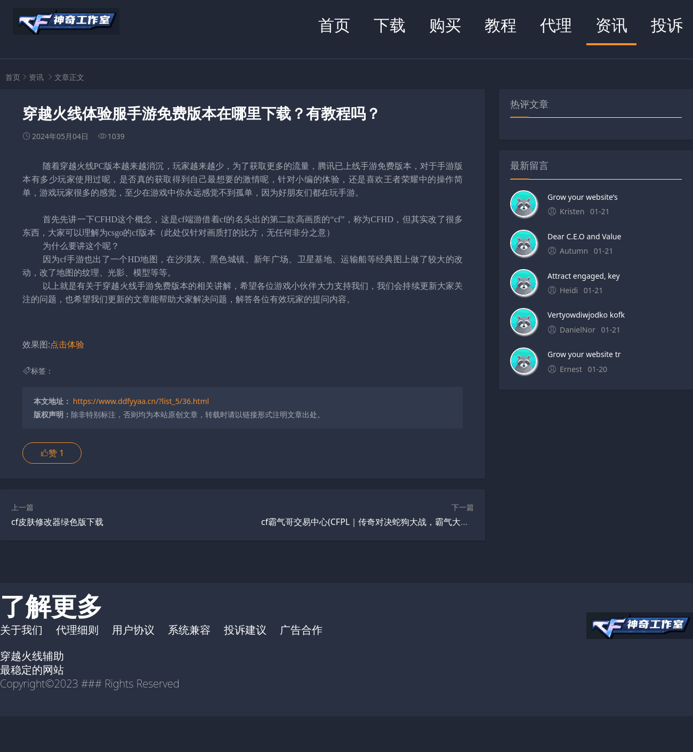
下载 (390, 25)
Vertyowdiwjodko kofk (586, 315)
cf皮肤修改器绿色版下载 (57, 522)
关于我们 (21, 629)
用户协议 (133, 629)
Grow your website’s (582, 197)
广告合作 (301, 629)
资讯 (611, 25)
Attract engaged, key (583, 276)
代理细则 (77, 629)
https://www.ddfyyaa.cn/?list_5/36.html (141, 401)
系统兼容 (189, 629)
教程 (501, 25)
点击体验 (67, 344)
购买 (445, 25)
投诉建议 (245, 629)
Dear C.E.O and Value (584, 236)
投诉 (667, 25)
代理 (556, 25)
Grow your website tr (584, 354)
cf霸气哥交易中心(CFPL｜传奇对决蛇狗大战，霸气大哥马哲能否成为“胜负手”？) (412, 522)
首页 (334, 25)
